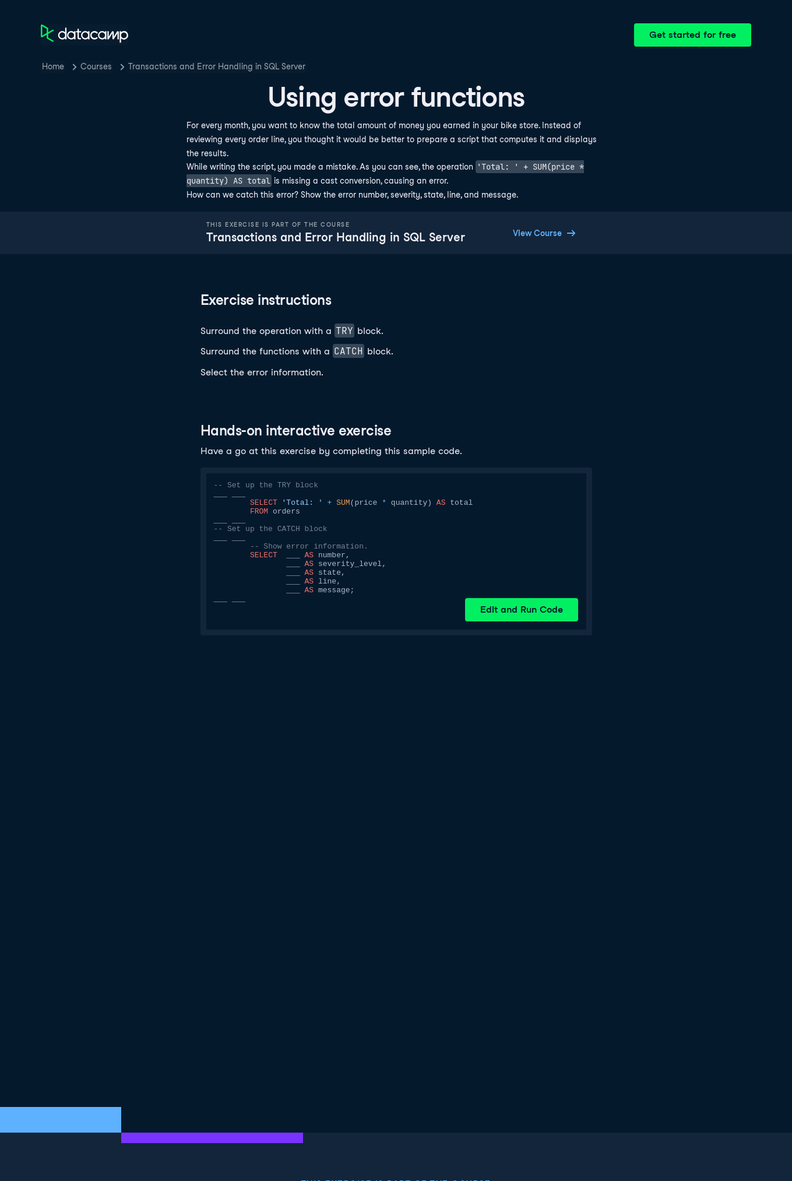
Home (53, 66)
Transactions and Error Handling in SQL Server (216, 66)
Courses (96, 66)
